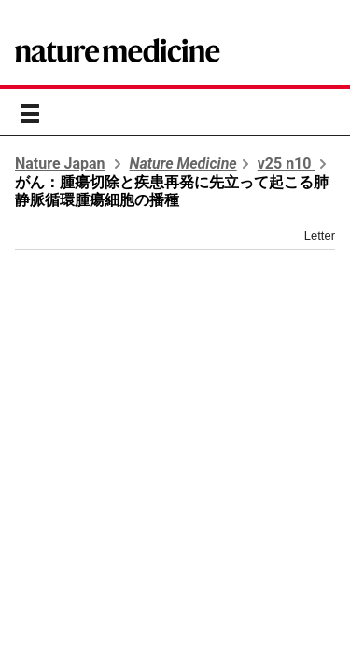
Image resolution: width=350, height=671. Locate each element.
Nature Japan (60, 163)
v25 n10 (286, 163)
